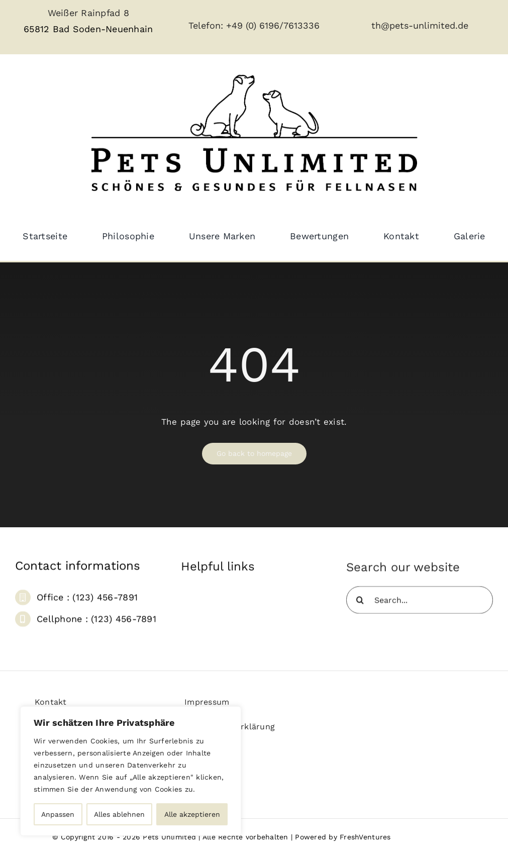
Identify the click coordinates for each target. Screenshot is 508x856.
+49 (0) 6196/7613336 (273, 25)
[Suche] (360, 603)
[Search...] (419, 603)
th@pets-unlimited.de (419, 25)
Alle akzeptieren (192, 814)
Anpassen (57, 814)
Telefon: (207, 25)
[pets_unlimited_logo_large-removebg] (254, 66)
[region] (130, 771)
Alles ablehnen (119, 814)
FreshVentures (365, 837)
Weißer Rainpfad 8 (88, 13)
